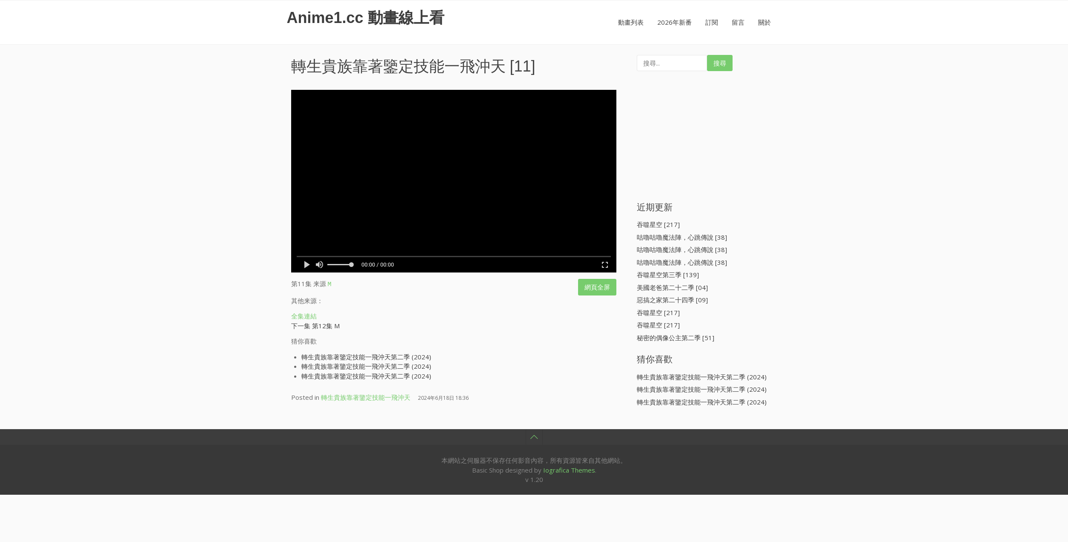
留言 (738, 22)
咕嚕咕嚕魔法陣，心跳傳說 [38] (682, 237)
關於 (764, 22)
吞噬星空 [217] (658, 224)
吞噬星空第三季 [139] (668, 274)
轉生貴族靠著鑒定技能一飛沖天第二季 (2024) (366, 355)
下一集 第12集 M (315, 324)
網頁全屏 (597, 287)
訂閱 (711, 22)
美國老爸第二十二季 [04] (672, 287)
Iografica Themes (569, 469)
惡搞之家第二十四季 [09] (672, 299)
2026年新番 (674, 22)
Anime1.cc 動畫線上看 (365, 17)
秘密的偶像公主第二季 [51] (675, 337)
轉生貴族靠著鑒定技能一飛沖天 (398, 66)
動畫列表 (631, 22)
